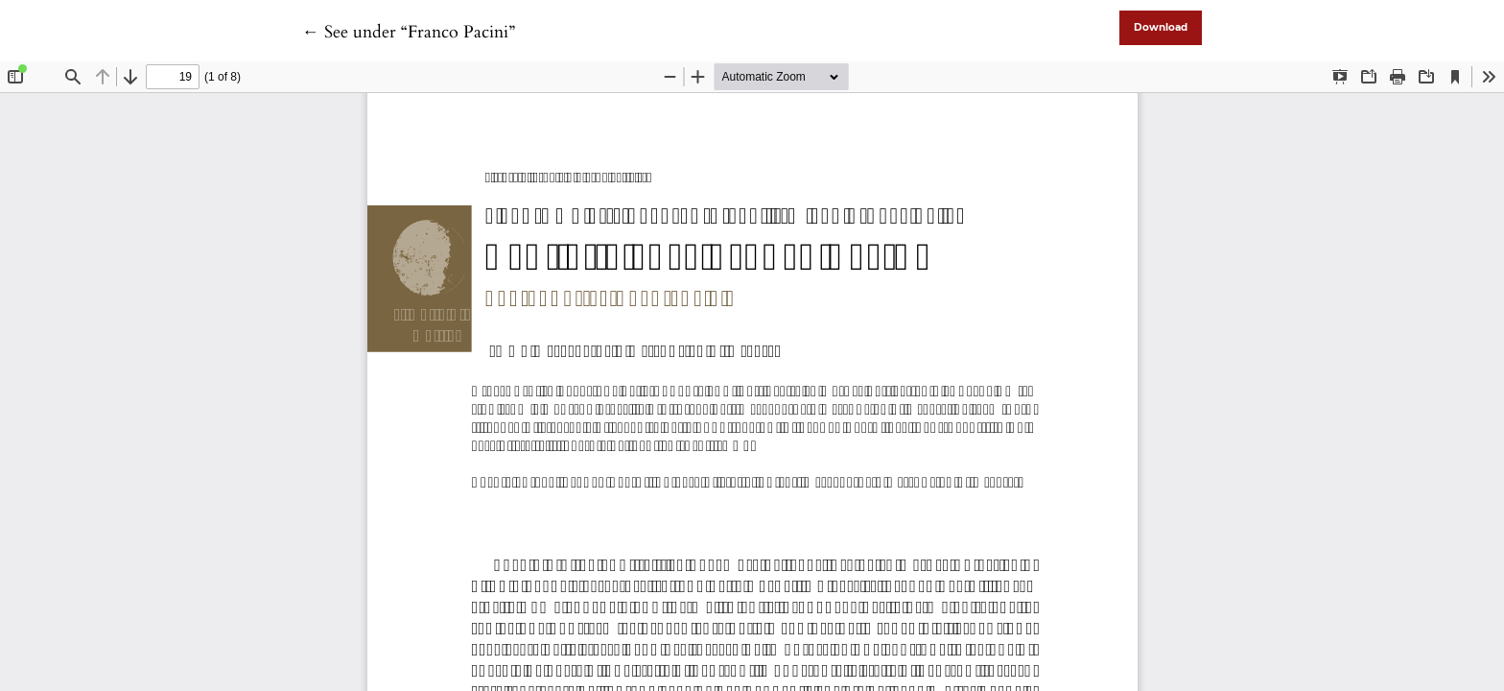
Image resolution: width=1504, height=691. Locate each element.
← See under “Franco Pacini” (408, 32)
